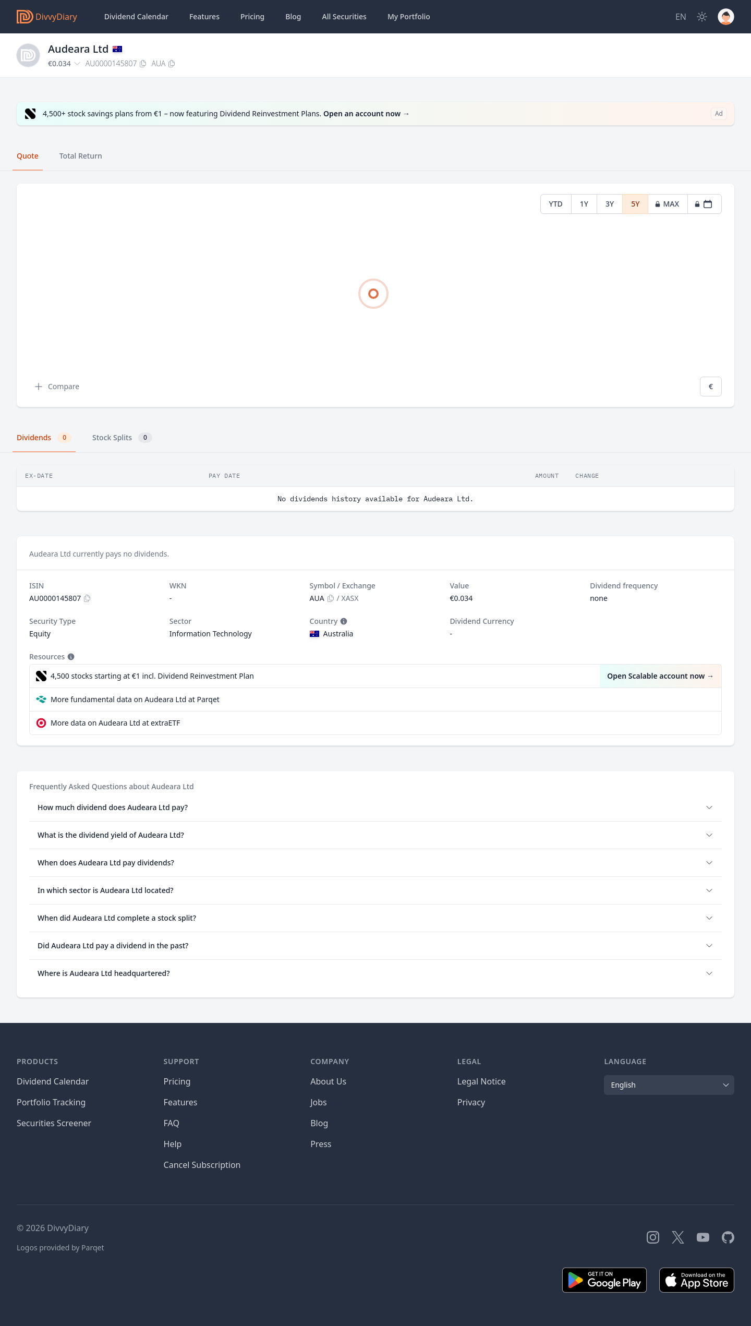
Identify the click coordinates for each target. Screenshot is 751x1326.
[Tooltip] (342, 621)
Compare (56, 386)
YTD (556, 204)
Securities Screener (54, 1123)
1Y (584, 204)
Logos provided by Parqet (60, 1247)
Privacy (471, 1102)
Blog (319, 1123)
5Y (635, 204)
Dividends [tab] (44, 437)
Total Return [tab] (80, 156)
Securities (344, 16)
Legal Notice (481, 1081)
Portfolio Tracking (51, 1102)
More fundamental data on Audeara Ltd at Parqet (135, 699)
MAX (667, 204)
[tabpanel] (375, 295)
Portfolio (408, 16)
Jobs (318, 1102)
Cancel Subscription (202, 1165)
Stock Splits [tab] (122, 437)
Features (204, 16)
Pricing (252, 16)
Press (320, 1144)
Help (173, 1144)
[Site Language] (681, 16)
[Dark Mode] (702, 16)
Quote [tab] (28, 156)
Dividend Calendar (136, 16)
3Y (609, 204)
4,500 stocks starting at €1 (152, 676)
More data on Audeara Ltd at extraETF (115, 723)
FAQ (171, 1123)
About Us (328, 1081)
